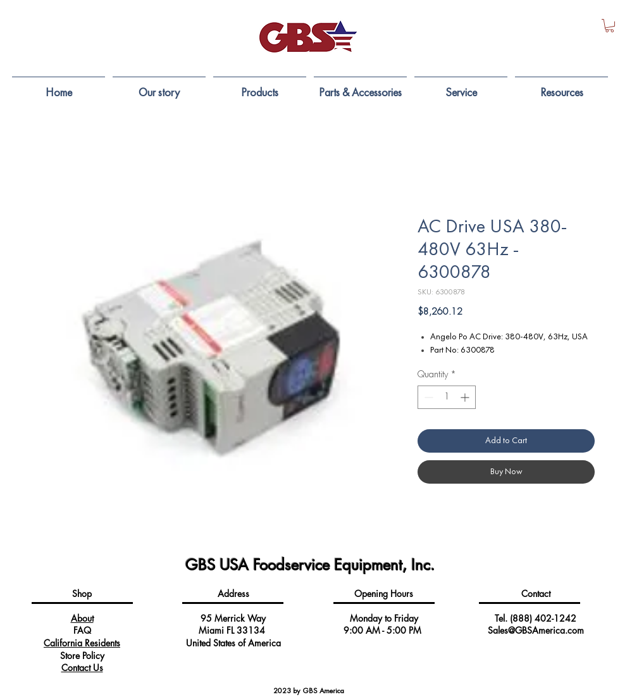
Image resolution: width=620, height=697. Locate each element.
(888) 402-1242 (543, 618)
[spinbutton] (446, 397)
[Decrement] (427, 397)
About (82, 618)
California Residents (82, 643)
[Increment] (466, 397)
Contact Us (82, 668)
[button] (609, 25)
